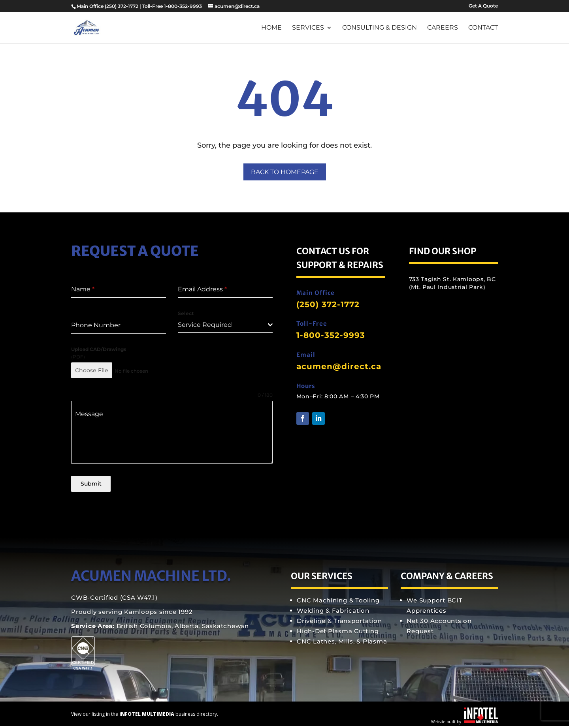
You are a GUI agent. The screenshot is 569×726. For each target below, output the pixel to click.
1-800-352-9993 (330, 335)
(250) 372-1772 (121, 6)
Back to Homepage (284, 172)
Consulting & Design (379, 28)
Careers (442, 28)
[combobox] (225, 325)
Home (271, 28)
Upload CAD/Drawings (98, 349)
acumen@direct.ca (338, 366)
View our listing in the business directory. (144, 710)
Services (308, 28)
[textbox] (223, 324)
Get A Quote (483, 6)
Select (186, 313)
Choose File (91, 370)
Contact (483, 28)
